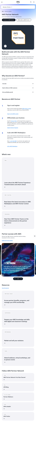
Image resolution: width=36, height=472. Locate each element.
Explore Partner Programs (12, 127)
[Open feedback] (35, 236)
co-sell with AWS (13, 141)
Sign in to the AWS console (12, 113)
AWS (3, 11)
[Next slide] (21, 278)
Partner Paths (14, 121)
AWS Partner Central (26, 108)
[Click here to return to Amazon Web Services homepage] (18, 2)
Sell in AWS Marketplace (12, 146)
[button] (7, 7)
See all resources (5, 288)
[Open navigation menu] (2, 2)
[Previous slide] (14, 278)
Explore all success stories (7, 240)
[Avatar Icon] (34, 2)
